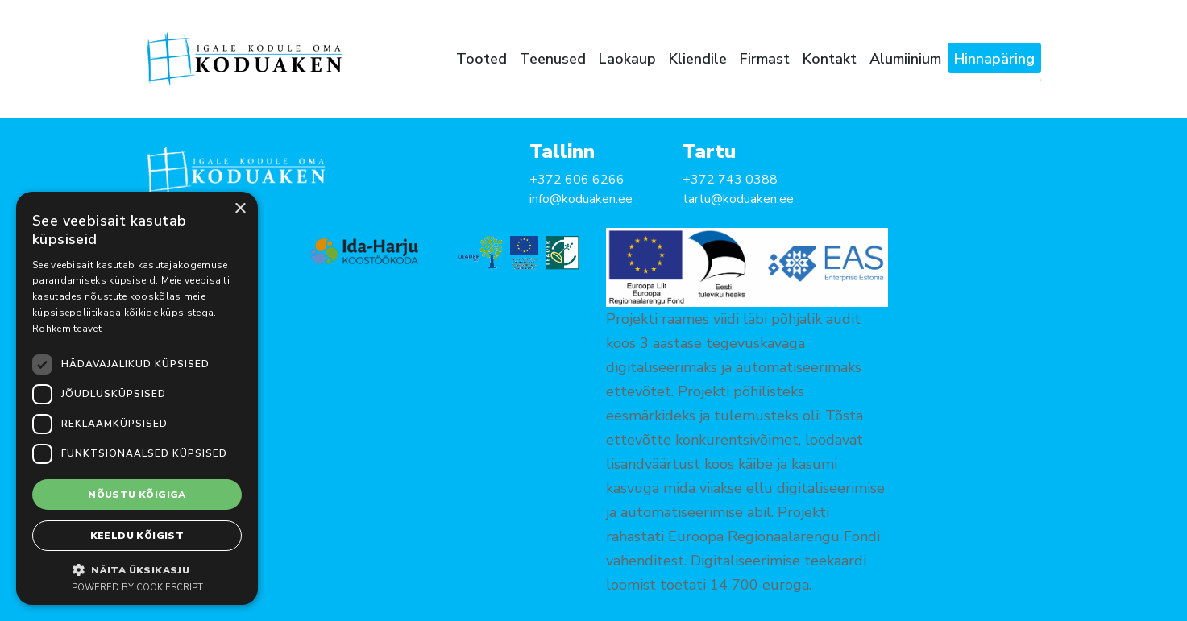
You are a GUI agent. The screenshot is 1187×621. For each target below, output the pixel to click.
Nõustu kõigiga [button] (137, 494)
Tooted (481, 58)
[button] (137, 569)
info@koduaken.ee (581, 199)
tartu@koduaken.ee (738, 199)
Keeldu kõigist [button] (137, 535)
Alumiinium (905, 58)
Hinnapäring (994, 58)
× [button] (240, 209)
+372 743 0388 (730, 179)
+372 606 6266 (577, 179)
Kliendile (698, 58)
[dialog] (137, 398)
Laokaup (627, 58)
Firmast (765, 58)
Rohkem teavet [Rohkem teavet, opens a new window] (67, 328)
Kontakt (830, 58)
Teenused (553, 58)
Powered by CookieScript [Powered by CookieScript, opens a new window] (137, 588)
